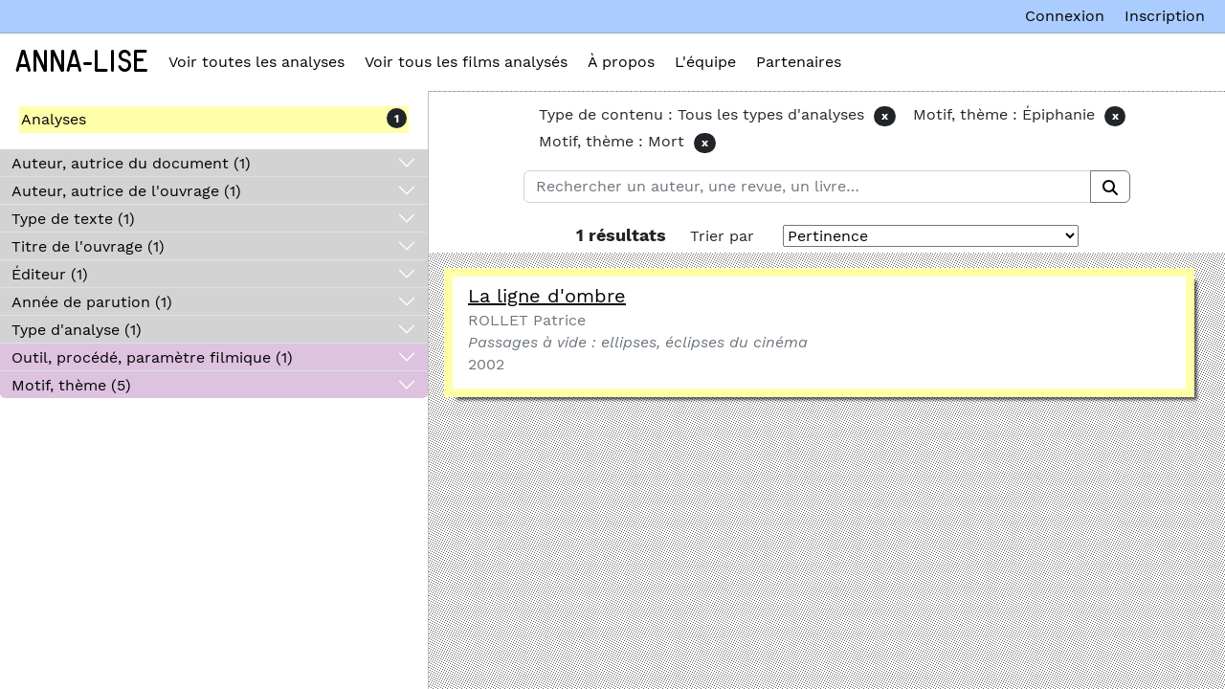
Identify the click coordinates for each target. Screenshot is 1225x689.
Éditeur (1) (49, 274)
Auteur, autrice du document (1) (131, 163)
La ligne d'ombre (547, 295)
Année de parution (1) (91, 302)
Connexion (1064, 16)
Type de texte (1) (73, 219)
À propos (621, 62)
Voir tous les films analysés (466, 62)
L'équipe (705, 62)
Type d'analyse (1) (76, 330)
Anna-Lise (81, 62)
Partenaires (798, 62)
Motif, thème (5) (71, 385)
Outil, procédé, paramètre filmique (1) (152, 357)
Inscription (1165, 16)
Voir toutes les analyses (256, 62)
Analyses (53, 119)
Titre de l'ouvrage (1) (88, 246)
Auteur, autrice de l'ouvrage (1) (126, 191)
